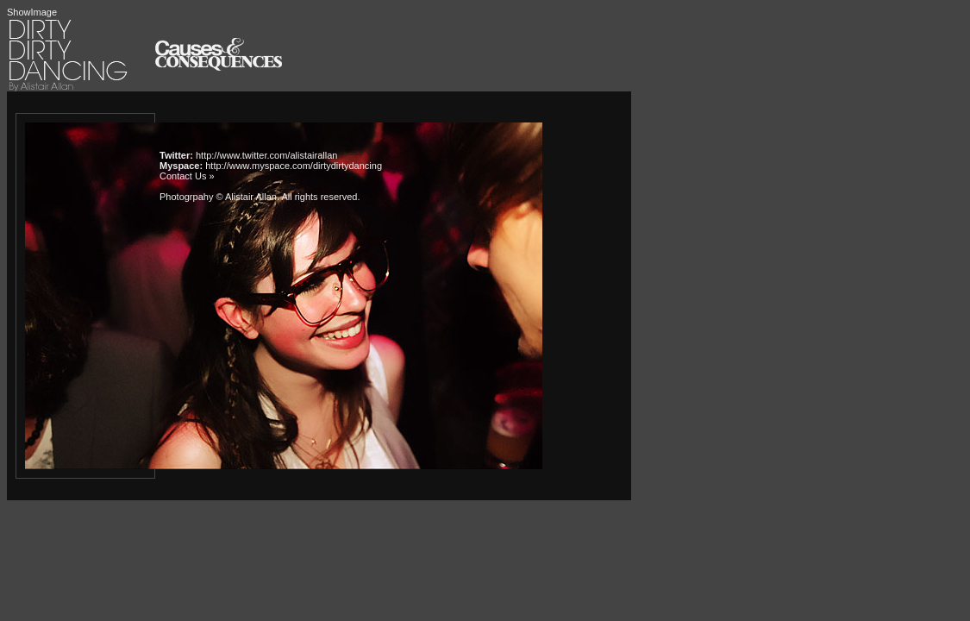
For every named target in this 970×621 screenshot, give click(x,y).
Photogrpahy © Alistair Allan (218, 196)
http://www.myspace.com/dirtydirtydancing (293, 165)
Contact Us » (187, 176)
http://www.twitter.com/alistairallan (266, 155)
